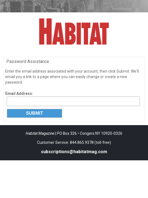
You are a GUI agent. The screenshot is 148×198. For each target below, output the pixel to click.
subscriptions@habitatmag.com (74, 151)
